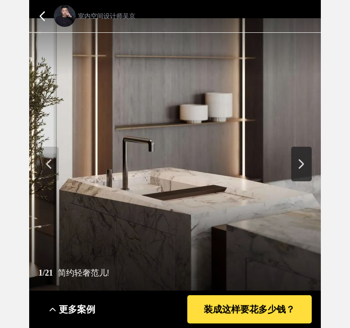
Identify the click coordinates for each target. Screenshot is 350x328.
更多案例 (77, 309)
